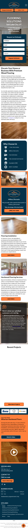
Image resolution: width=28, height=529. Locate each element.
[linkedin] (5, 484)
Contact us (11, 118)
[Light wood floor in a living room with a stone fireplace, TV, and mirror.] (7, 356)
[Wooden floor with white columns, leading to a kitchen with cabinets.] (20, 382)
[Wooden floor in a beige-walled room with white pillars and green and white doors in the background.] (7, 382)
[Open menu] (26, 5)
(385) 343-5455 (5, 477)
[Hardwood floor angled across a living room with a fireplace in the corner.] (20, 394)
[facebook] (2, 484)
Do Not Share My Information (12, 523)
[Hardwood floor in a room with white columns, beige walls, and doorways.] (20, 369)
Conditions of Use (21, 523)
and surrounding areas (7, 470)
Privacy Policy (2, 523)
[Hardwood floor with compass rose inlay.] (7, 394)
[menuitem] (3, 506)
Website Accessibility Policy (18, 524)
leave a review (17, 326)
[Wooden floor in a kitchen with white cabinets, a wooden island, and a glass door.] (20, 356)
